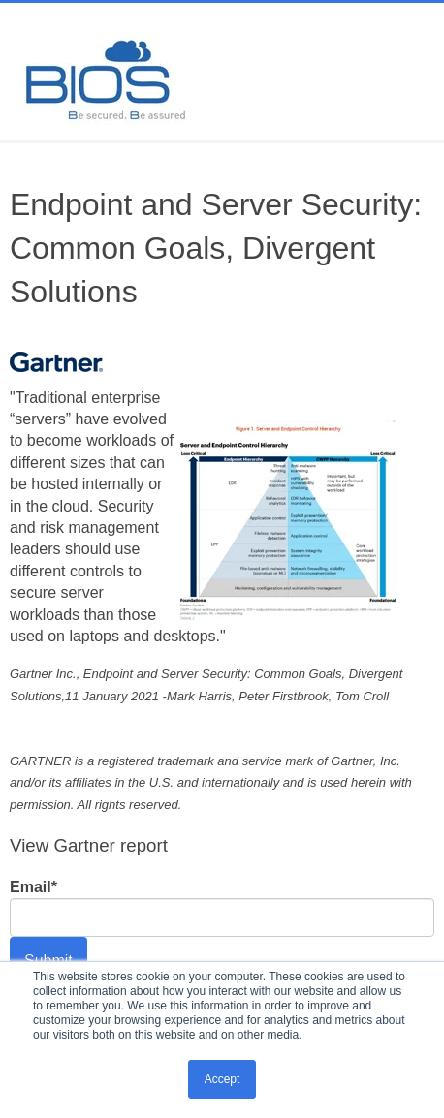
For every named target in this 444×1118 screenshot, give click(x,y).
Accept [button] (222, 1079)
